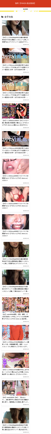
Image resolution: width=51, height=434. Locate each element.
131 (32, 406)
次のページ (25, 400)
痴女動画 (25, 422)
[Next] (6, 431)
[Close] (9, 432)
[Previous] (2, 431)
